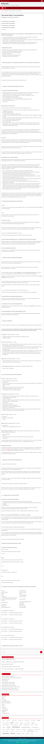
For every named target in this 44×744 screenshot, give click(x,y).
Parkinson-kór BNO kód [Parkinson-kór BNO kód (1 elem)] (37, 729)
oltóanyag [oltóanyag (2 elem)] (7, 729)
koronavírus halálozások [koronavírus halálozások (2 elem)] (35, 727)
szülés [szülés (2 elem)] (36, 731)
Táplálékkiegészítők (5, 710)
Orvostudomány (4, 708)
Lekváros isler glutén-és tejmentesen (8, 676)
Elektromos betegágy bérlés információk (8, 659)
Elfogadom (18, 742)
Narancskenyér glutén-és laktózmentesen (9, 685)
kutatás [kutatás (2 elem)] (4, 729)
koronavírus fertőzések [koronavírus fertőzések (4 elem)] (26, 727)
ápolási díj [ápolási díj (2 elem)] (27, 733)
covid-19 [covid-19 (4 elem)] (16, 722)
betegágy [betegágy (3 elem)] (38, 720)
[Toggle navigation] (5, 8)
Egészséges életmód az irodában (7, 664)
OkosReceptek (6, 674)
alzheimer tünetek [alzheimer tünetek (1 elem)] (33, 720)
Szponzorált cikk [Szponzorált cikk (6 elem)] (30, 731)
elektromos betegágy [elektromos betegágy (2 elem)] (6, 724)
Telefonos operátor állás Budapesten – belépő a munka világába (12, 668)
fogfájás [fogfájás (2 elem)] (32, 724)
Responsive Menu (42, 1)
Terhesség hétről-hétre (6, 713)
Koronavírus (4, 707)
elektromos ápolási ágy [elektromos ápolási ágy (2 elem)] (14, 724)
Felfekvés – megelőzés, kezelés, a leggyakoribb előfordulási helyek (13, 661)
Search (41, 652)
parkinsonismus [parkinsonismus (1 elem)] (12, 731)
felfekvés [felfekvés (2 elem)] (20, 724)
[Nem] (42, 741)
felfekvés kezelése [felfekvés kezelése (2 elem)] (26, 724)
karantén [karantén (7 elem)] (9, 727)
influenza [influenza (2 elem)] (4, 727)
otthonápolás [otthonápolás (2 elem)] (24, 729)
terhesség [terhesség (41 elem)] (6, 733)
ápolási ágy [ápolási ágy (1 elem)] (31, 733)
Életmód (3, 704)
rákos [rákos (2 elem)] (21, 731)
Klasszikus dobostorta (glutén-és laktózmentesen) (10, 689)
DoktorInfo (5, 4)
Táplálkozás (4, 711)
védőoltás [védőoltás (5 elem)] (18, 733)
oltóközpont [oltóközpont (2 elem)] (13, 729)
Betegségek (4, 696)
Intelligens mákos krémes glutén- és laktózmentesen (11, 686)
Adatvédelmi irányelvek (24, 742)
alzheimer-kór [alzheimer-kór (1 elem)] (8, 720)
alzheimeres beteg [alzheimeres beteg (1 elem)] (20, 720)
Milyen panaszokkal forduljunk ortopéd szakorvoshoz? (11, 666)
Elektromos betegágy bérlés (6, 702)
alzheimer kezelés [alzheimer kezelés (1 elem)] (27, 720)
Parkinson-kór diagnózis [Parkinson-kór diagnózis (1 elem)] (5, 731)
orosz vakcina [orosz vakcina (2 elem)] (18, 729)
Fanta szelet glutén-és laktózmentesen (8, 683)
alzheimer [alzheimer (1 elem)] (4, 720)
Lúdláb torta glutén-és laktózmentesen (8, 682)
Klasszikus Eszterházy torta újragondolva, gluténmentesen (11, 677)
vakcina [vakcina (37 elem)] (12, 733)
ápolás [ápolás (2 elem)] (23, 733)
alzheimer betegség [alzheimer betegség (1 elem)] (14, 720)
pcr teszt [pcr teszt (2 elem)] (17, 731)
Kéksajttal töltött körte (5, 679)
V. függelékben (9, 450)
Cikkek (3, 698)
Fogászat (3, 705)
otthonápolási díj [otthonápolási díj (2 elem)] (30, 729)
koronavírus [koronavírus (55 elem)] (16, 727)
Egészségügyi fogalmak (6, 701)
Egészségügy (4, 699)
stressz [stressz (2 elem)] (24, 731)
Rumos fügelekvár (5, 680)
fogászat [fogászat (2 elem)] (36, 724)
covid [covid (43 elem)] (11, 723)
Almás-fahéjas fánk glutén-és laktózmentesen (9, 688)
